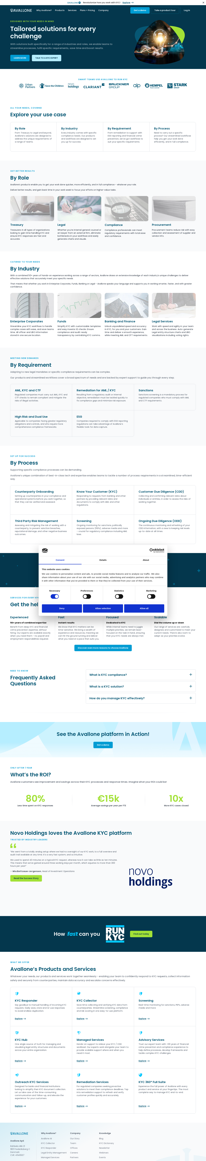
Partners (74, 1157)
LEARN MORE (20, 58)
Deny (62, 608)
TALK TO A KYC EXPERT (46, 58)
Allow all (144, 608)
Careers (74, 1152)
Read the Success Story (26, 878)
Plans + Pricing (87, 10)
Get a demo (140, 10)
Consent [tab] (60, 560)
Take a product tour (165, 10)
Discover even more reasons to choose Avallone (103, 647)
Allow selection (103, 608)
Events (102, 1157)
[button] (44, 10)
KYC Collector (48, 1143)
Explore (126, 2)
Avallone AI (46, 1138)
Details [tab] (103, 560)
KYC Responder (48, 1148)
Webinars (103, 1152)
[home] (21, 10)
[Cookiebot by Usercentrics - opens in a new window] (151, 550)
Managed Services (50, 1157)
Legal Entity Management (54, 1152)
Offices (74, 1148)
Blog (101, 1138)
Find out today (141, 933)
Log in (187, 10)
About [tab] (146, 560)
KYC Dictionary (106, 1143)
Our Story (75, 1138)
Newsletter (104, 1148)
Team (73, 1143)
